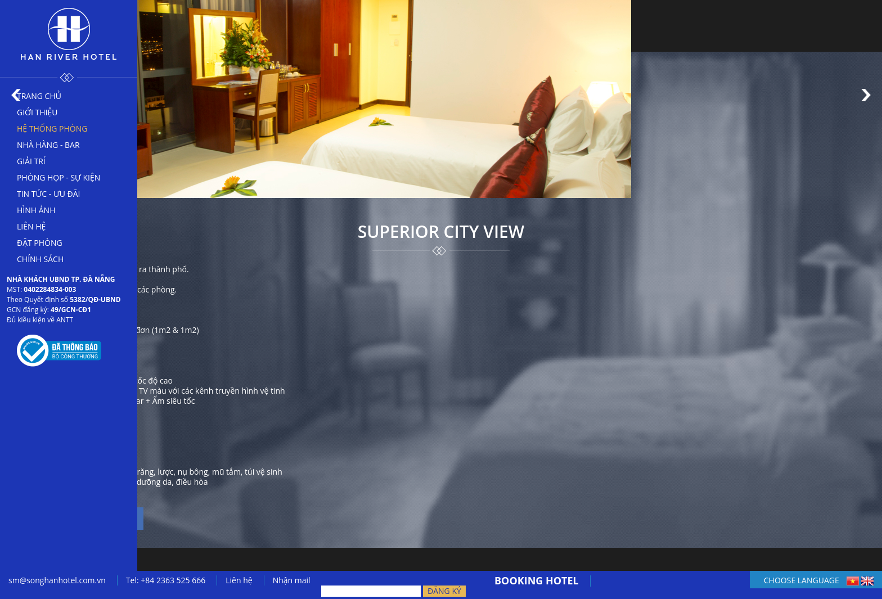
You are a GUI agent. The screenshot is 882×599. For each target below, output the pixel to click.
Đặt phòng (39, 242)
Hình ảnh (36, 210)
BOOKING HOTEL (536, 580)
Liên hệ (31, 226)
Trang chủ (39, 96)
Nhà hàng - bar (48, 144)
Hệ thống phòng (52, 128)
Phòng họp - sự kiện (58, 177)
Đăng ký (444, 591)
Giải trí (31, 161)
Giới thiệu (37, 112)
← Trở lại (59, 554)
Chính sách (40, 259)
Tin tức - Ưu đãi (48, 193)
